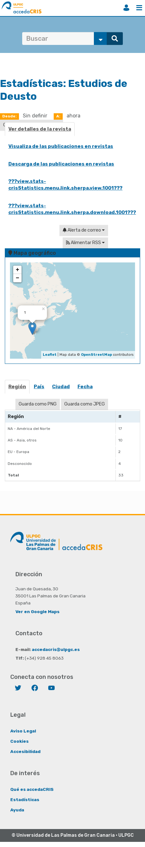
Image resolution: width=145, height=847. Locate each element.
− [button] (17, 278)
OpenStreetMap (96, 355)
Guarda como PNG (38, 404)
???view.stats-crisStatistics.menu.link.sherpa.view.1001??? (65, 184)
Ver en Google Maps (37, 611)
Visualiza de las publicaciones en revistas (60, 146)
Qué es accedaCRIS (32, 789)
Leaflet (50, 355)
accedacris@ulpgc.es (56, 649)
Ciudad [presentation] (61, 386)
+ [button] (17, 270)
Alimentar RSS (85, 242)
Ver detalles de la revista (39, 129)
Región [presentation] (17, 386)
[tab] (17, 389)
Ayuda (17, 809)
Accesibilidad (25, 751)
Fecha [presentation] (85, 386)
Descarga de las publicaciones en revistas (61, 164)
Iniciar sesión (126, 8)
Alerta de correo (84, 230)
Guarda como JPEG (84, 404)
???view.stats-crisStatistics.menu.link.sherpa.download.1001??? (72, 209)
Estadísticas (24, 799)
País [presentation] (39, 386)
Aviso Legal (23, 730)
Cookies (19, 741)
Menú (139, 8)
